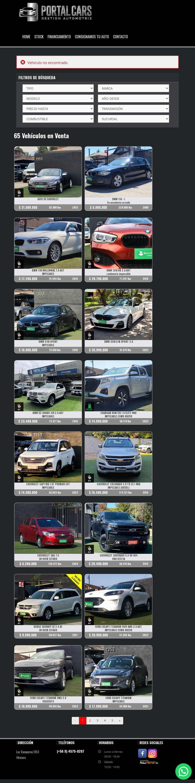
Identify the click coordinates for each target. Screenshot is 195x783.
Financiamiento (59, 36)
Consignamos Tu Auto (92, 36)
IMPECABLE (48, 274)
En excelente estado (118, 202)
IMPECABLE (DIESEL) (118, 487)
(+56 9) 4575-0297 (70, 751)
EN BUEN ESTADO (48, 559)
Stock (39, 36)
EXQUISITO (48, 701)
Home (26, 36)
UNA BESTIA (118, 559)
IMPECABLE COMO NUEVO (118, 416)
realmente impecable (118, 274)
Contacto (120, 36)
